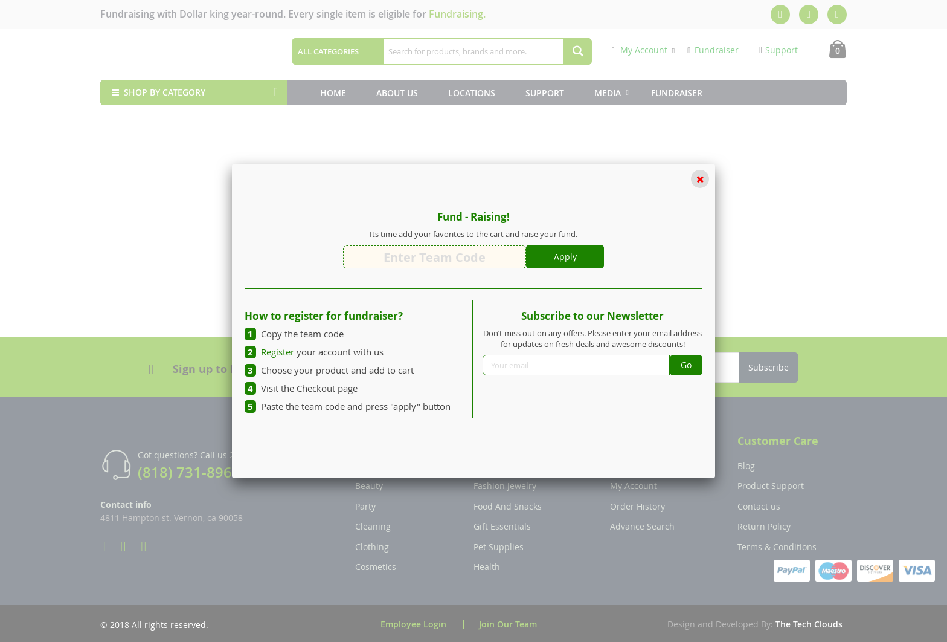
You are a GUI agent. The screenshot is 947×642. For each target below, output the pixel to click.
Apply (565, 256)
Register (277, 352)
